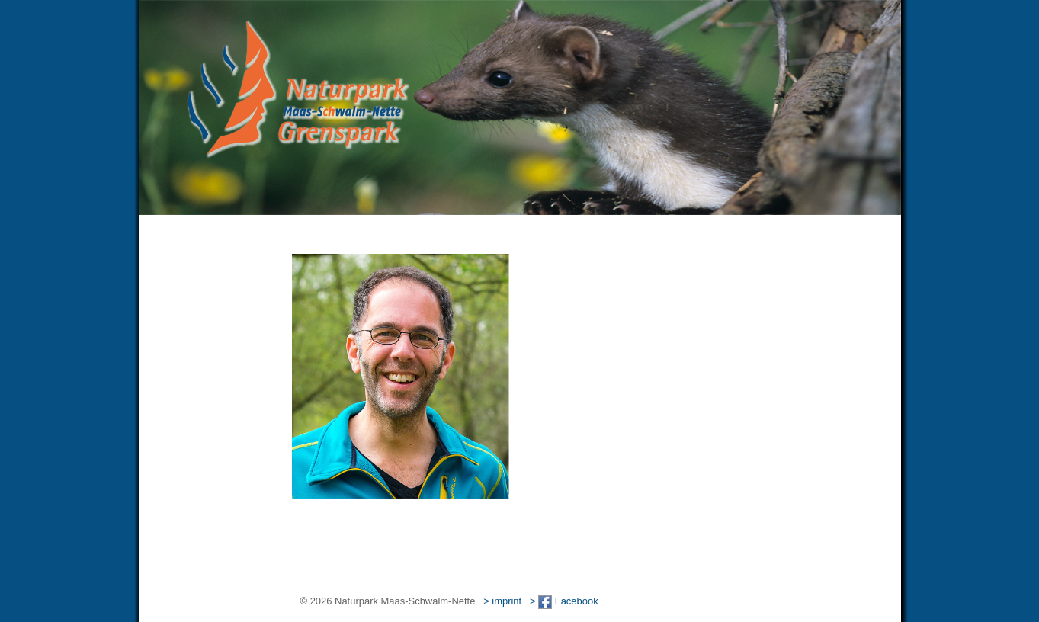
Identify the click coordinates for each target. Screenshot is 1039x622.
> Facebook (564, 601)
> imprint (502, 601)
